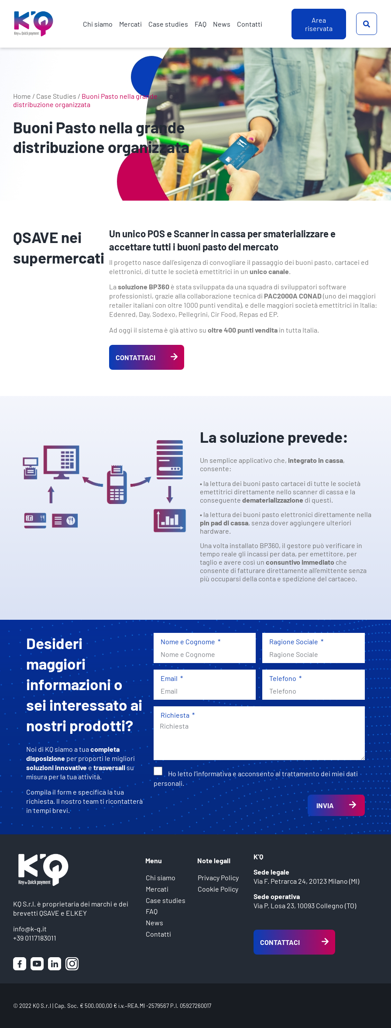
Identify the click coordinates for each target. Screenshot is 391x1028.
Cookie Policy (218, 889)
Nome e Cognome (188, 641)
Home (22, 96)
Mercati (130, 24)
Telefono (283, 678)
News (221, 24)
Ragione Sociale (294, 641)
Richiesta (176, 715)
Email (170, 678)
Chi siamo (98, 24)
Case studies (168, 24)
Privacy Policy (218, 878)
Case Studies (56, 96)
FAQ (200, 24)
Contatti (249, 24)
